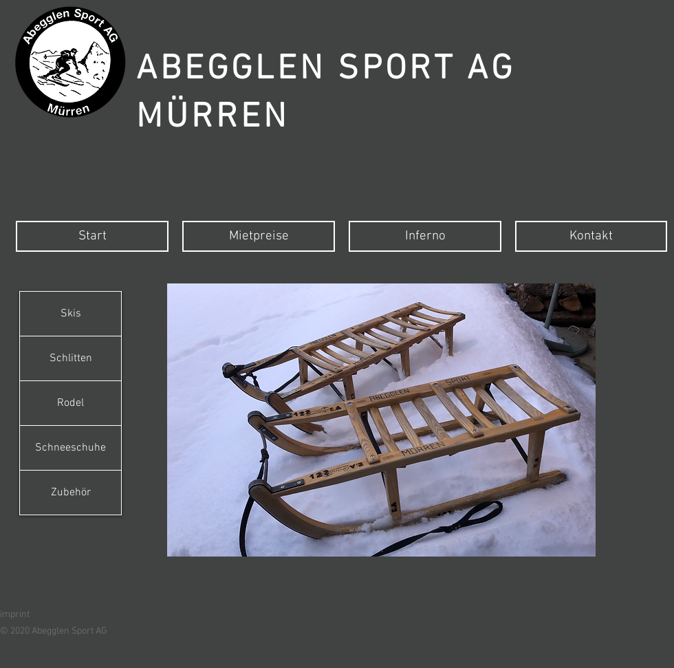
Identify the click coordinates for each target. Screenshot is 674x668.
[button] (381, 420)
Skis (71, 314)
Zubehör (71, 492)
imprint (15, 615)
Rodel (70, 403)
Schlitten (71, 358)
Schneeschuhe (70, 448)
